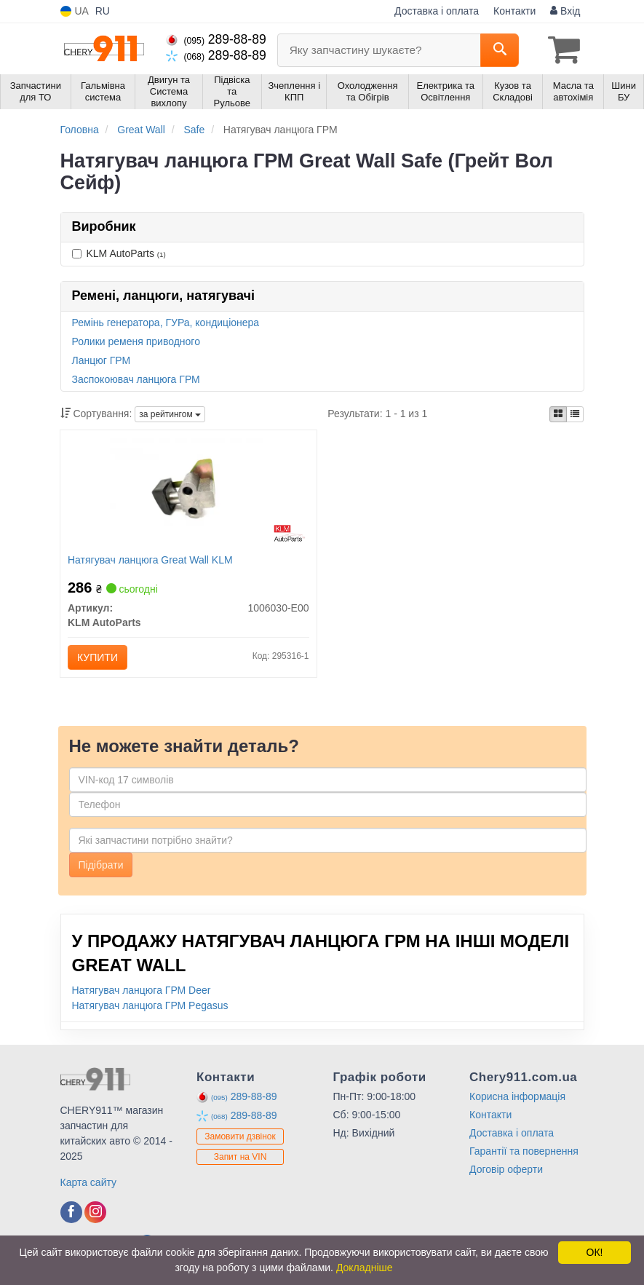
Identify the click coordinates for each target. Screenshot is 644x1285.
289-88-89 (216, 39)
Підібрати (101, 865)
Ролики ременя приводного (136, 341)
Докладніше (364, 1267)
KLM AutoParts (119, 253)
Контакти (514, 11)
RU (102, 11)
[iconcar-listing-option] (575, 414)
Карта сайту (88, 1182)
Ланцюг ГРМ (101, 360)
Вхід (565, 11)
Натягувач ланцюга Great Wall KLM (150, 560)
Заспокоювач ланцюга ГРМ (136, 379)
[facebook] (71, 1212)
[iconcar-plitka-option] (558, 414)
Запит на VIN (240, 1157)
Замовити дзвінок (240, 1136)
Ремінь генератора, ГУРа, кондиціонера (166, 322)
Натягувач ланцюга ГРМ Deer (141, 990)
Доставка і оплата (436, 11)
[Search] (499, 50)
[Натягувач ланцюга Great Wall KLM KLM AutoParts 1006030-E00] (188, 493)
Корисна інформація (517, 1096)
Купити (97, 657)
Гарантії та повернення (524, 1151)
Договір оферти (506, 1169)
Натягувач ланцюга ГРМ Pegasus (150, 1005)
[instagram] (95, 1212)
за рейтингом (170, 414)
